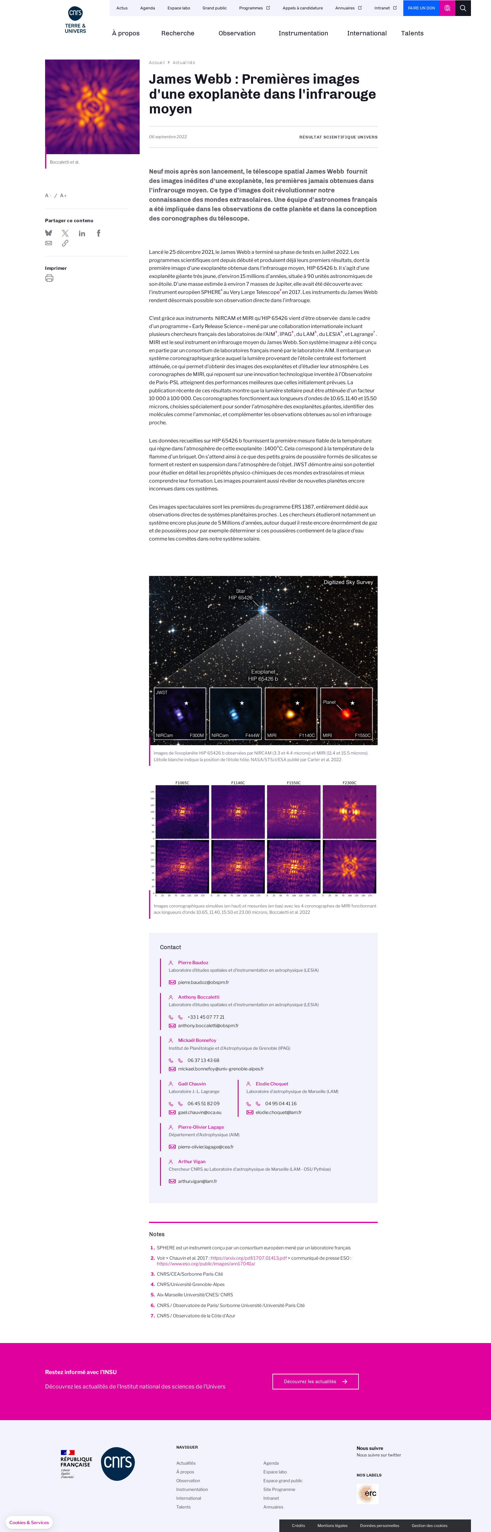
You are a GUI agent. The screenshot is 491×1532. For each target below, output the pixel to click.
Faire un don (421, 8)
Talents (412, 33)
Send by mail (48, 243)
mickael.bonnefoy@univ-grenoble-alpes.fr (221, 1069)
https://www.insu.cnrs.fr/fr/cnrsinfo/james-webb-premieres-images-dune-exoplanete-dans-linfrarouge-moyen (65, 243)
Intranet (382, 8)
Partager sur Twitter (65, 233)
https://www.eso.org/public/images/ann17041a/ (206, 1264)
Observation (237, 33)
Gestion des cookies (429, 1525)
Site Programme (279, 1489)
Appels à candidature (303, 8)
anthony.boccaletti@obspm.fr (208, 1025)
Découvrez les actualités (310, 1381)
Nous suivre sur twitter (379, 1454)
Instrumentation (303, 33)
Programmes (251, 8)
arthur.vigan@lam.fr (197, 1181)
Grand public (215, 8)
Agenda (147, 8)
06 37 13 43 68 (208, 1060)
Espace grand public (282, 1480)
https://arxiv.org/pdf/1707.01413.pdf (249, 1258)
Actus (122, 8)
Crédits (298, 1525)
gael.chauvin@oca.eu (199, 1112)
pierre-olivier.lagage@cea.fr (206, 1147)
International (367, 33)
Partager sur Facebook (98, 233)
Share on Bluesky (48, 233)
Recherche (177, 33)
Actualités (184, 62)
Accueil (157, 62)
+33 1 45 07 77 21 (211, 1017)
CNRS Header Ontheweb (447, 8)
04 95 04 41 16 (285, 1103)
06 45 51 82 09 (208, 1103)
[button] (29, 1522)
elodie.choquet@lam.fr (279, 1112)
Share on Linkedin (82, 233)
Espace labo (179, 8)
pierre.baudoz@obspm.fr (203, 982)
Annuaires (345, 8)
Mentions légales (333, 1525)
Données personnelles (379, 1525)
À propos (126, 33)
